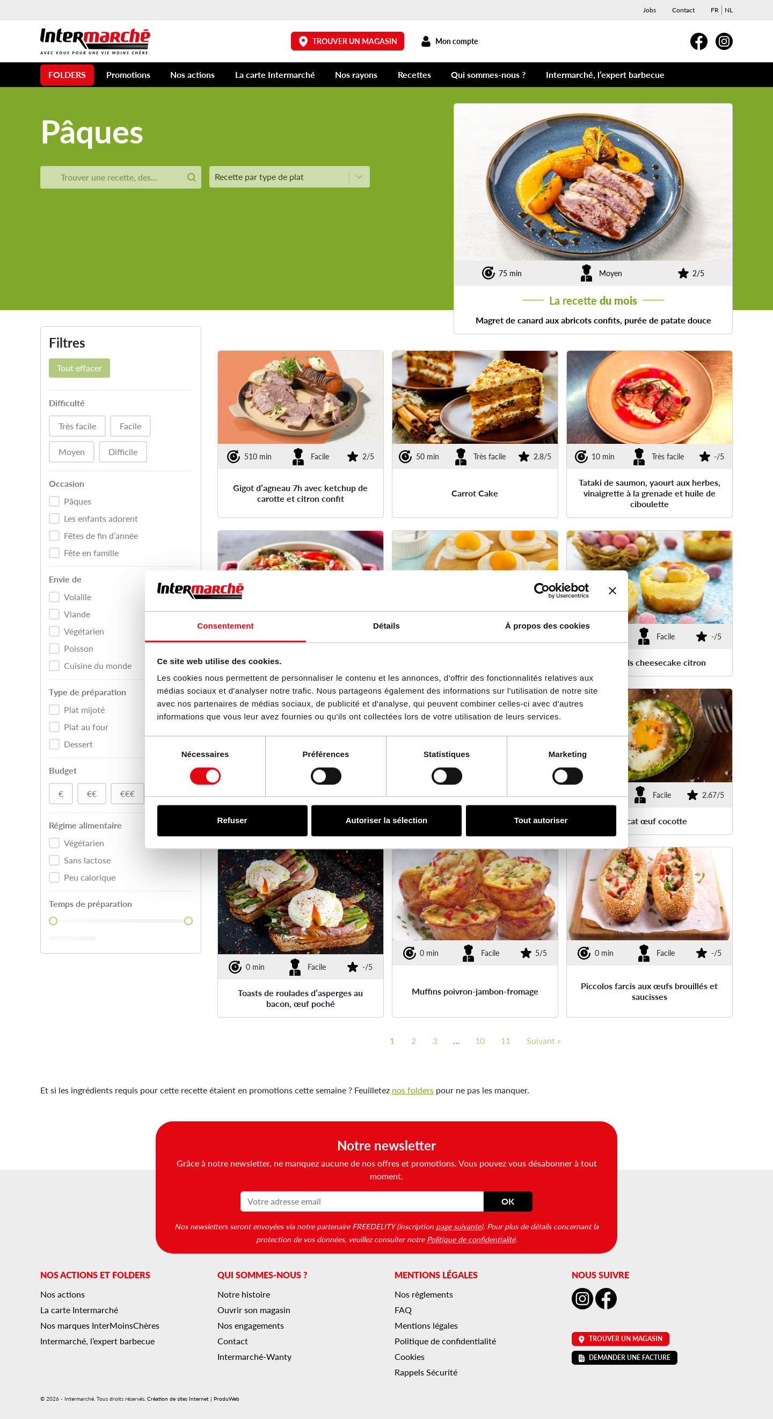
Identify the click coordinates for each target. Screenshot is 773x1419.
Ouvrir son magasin (253, 1309)
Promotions (128, 74)
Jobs (649, 10)
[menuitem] (715, 10)
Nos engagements (250, 1325)
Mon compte (449, 41)
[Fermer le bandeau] (612, 590)
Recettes (414, 74)
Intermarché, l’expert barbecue (605, 74)
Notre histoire (243, 1294)
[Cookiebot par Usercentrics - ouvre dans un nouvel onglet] (542, 590)
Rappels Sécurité (426, 1372)
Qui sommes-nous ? (488, 74)
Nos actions (192, 74)
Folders (67, 74)
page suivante (458, 1226)
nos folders (413, 1090)
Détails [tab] (386, 626)
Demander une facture (624, 1357)
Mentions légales (426, 1325)
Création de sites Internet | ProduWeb (193, 1398)
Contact (683, 10)
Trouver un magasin (348, 41)
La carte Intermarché (275, 74)
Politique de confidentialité (471, 1239)
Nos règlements (424, 1294)
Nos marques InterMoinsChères (99, 1325)
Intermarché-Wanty (254, 1356)
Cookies (410, 1356)
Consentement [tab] (225, 626)
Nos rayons (356, 74)
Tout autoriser (541, 820)
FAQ (403, 1309)
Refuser (232, 820)
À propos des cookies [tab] (547, 626)
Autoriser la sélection (387, 820)
